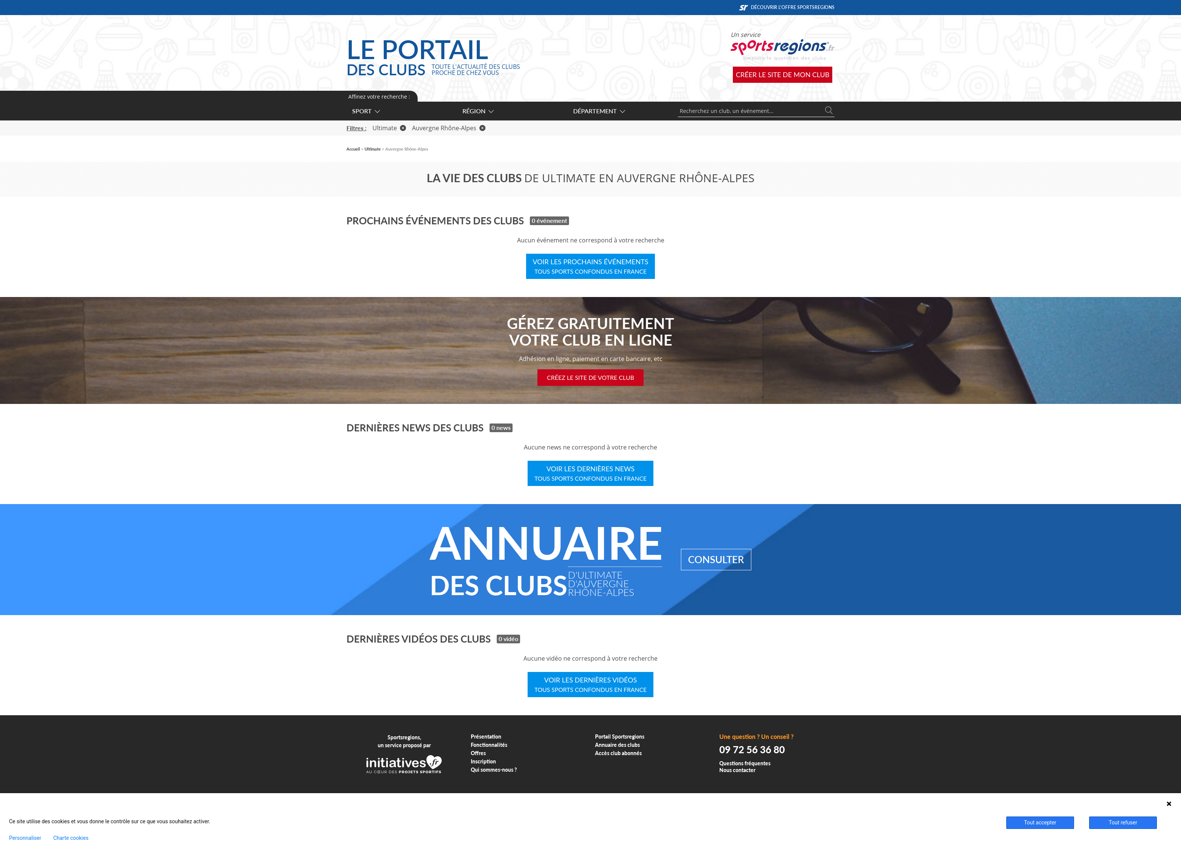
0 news (501, 427)
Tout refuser (1123, 823)
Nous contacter (737, 770)
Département (598, 110)
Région (477, 110)
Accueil (353, 148)
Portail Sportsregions (619, 736)
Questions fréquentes (745, 763)
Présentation (486, 736)
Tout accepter (1040, 823)
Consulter (716, 559)
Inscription (483, 761)
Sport (365, 110)
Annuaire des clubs (617, 745)
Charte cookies (70, 838)
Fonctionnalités (489, 745)
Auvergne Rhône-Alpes (448, 128)
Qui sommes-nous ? (494, 769)
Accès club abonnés (618, 753)
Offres (478, 753)
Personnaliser (25, 838)
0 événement (549, 220)
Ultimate (389, 128)
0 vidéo (508, 638)
